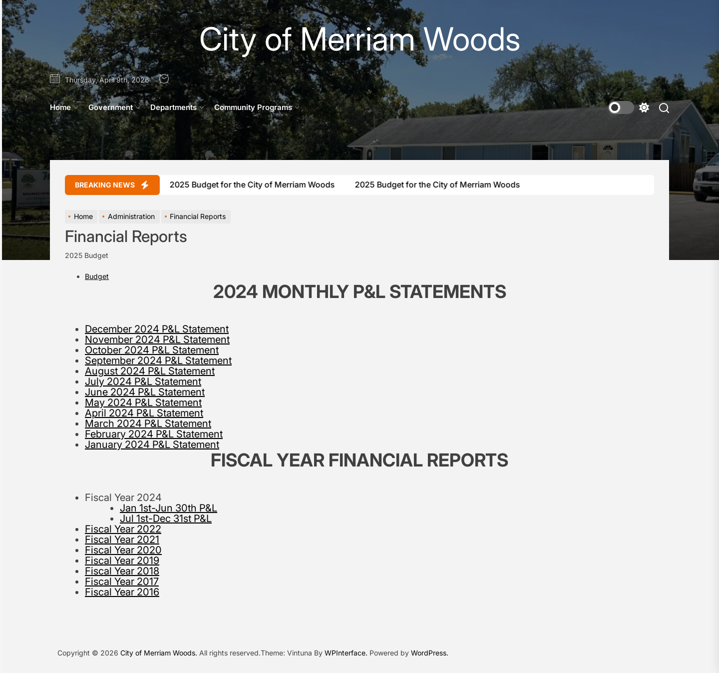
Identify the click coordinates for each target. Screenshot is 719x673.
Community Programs (257, 107)
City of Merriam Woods (359, 39)
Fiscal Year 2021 (122, 540)
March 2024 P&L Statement (148, 424)
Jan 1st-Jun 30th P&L (168, 508)
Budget (97, 276)
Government (114, 107)
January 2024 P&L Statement (152, 444)
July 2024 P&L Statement (143, 382)
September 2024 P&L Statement (158, 360)
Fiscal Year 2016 (122, 592)
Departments (177, 107)
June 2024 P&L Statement (145, 392)
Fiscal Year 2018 (122, 571)
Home (64, 107)
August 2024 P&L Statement (150, 371)
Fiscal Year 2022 (123, 529)
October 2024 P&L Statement (152, 350)
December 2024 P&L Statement (157, 329)
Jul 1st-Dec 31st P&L (166, 518)
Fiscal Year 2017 (122, 582)
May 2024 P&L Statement (143, 402)
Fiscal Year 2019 (122, 560)
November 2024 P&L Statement (157, 340)
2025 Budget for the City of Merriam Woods (245, 185)
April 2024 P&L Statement (144, 413)
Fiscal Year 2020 (123, 550)
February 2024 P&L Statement (154, 434)
